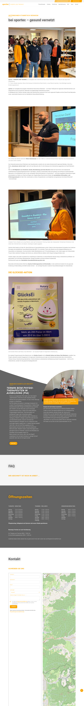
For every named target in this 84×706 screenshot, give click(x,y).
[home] (13, 4)
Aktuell (76, 4)
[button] (42, 4)
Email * (11, 584)
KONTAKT (13, 443)
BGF (68, 4)
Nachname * (12, 579)
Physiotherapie (41, 4)
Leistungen (12, 589)
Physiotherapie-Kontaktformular (17, 611)
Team (72, 4)
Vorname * (12, 574)
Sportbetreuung (62, 4)
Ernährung (54, 4)
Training (48, 4)
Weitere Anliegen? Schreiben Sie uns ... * (18, 595)
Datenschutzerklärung (22, 601)
